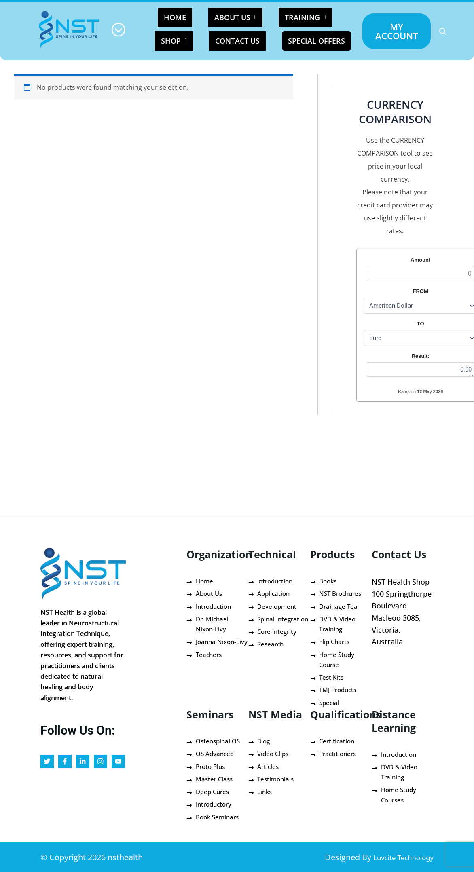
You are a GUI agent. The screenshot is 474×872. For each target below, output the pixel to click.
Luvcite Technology (396, 857)
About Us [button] (223, 17)
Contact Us (221, 36)
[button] (223, 18)
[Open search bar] (443, 31)
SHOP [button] (325, 17)
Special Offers (289, 38)
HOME (178, 17)
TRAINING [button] (278, 17)
